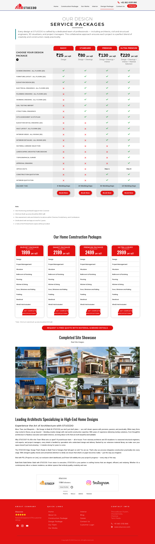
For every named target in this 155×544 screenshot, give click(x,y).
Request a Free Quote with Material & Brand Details (77, 327)
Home (56, 6)
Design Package (107, 6)
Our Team (52, 524)
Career (82, 518)
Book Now (63, 192)
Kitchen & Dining (22, 283)
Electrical (19, 298)
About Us (51, 515)
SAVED (81, 493)
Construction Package (69, 6)
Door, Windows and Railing (25, 288)
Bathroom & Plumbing (24, 273)
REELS (72, 493)
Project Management (23, 263)
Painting (19, 293)
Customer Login (86, 524)
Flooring (19, 278)
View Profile (65, 486)
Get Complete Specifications (29, 311)
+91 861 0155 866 (119, 523)
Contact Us (120, 6)
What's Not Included (23, 303)
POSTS (63, 493)
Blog (81, 515)
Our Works (85, 6)
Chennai (132, 6)
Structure (19, 268)
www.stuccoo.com (120, 527)
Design (18, 258)
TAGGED (91, 493)
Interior (95, 6)
